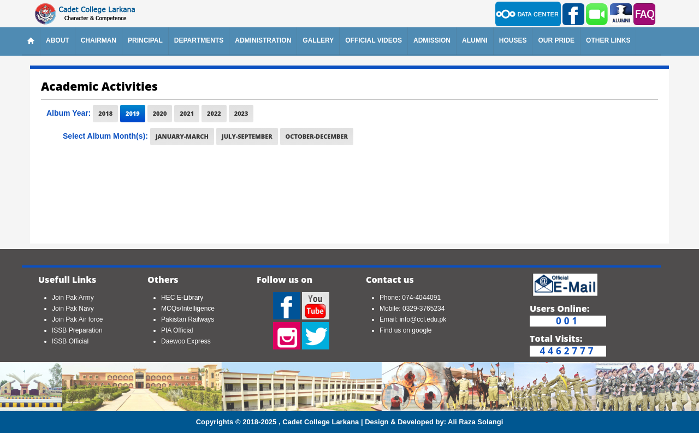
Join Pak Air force (77, 319)
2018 (105, 113)
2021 (187, 113)
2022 (214, 113)
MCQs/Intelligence (188, 308)
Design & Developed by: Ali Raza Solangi (434, 422)
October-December (317, 136)
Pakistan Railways (187, 319)
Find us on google (405, 330)
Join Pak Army (73, 297)
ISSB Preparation (77, 330)
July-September (247, 136)
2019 (133, 113)
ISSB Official (70, 341)
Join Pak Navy (73, 308)
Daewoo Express (186, 341)
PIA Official (177, 330)
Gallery (318, 40)
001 (568, 321)
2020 (160, 113)
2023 (241, 113)
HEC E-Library (182, 297)
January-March (182, 136)
